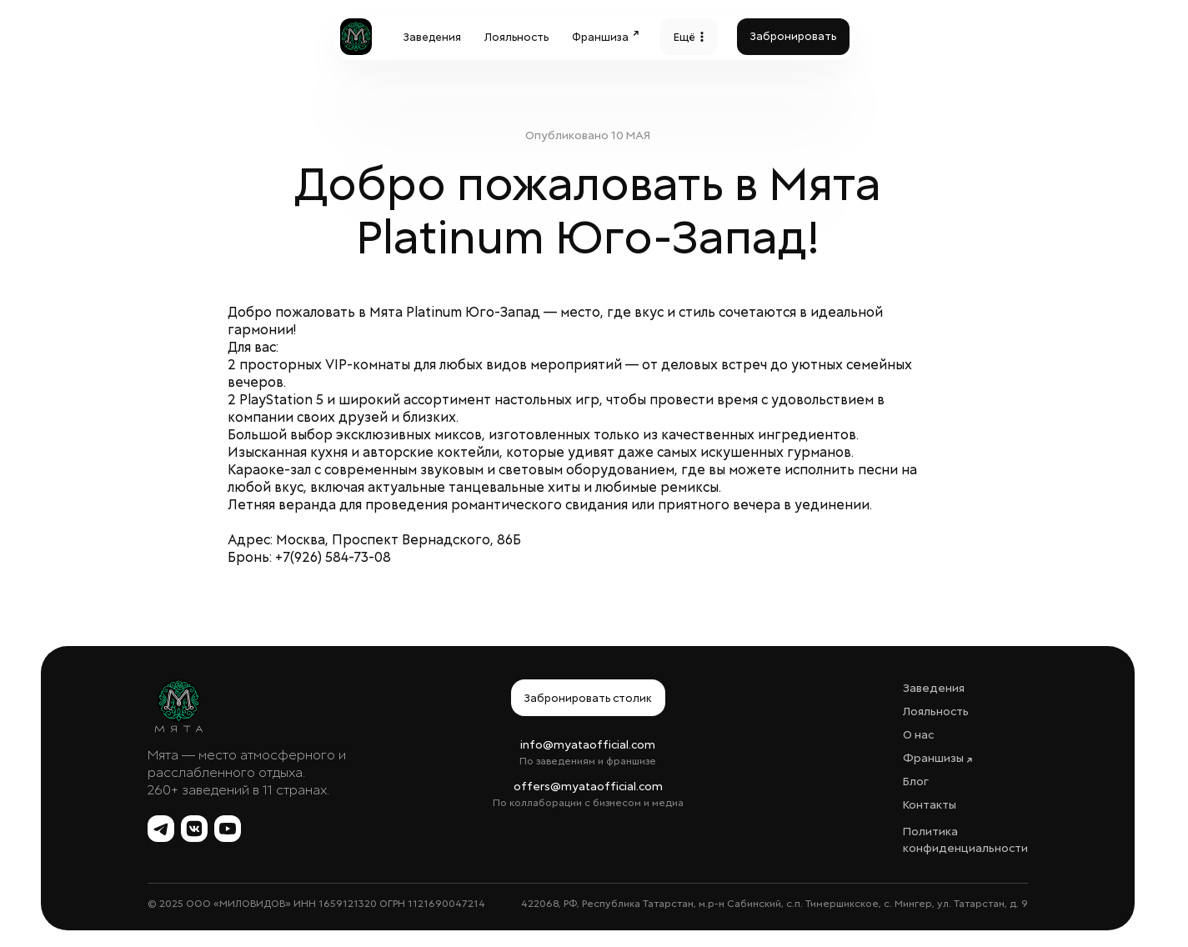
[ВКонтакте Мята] (194, 828)
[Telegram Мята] (161, 828)
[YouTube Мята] (227, 828)
